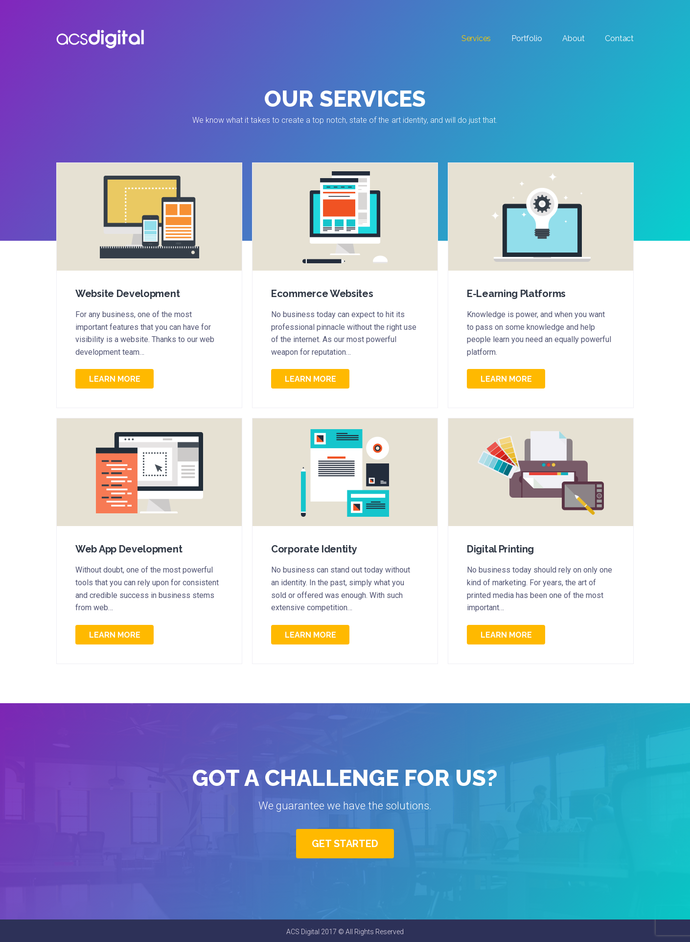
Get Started (345, 844)
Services (476, 38)
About (573, 38)
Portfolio (526, 38)
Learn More (114, 379)
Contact (619, 38)
